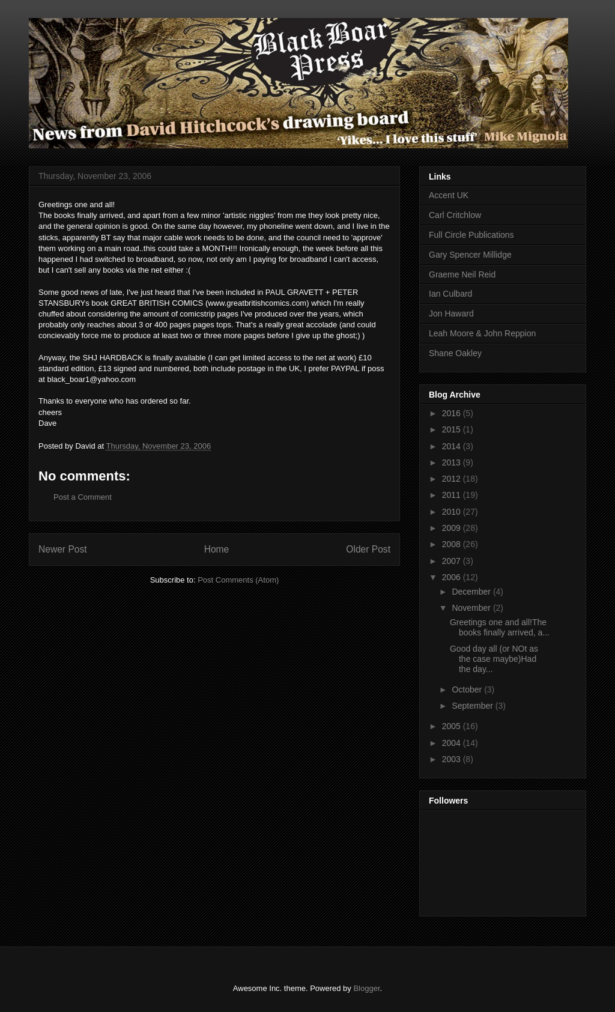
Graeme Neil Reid (462, 274)
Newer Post (62, 549)
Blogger (366, 988)
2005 (452, 726)
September (473, 706)
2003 (452, 759)
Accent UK (448, 195)
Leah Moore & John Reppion (482, 333)
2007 (452, 561)
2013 (452, 462)
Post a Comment (82, 496)
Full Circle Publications (471, 235)
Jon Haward (451, 313)
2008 (452, 544)
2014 (452, 446)
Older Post (368, 549)
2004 (452, 743)
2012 (452, 478)
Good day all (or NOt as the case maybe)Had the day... (494, 659)
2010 (452, 512)
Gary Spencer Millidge (470, 254)
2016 (452, 413)
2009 (452, 528)
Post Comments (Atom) (238, 579)
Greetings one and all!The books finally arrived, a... (500, 627)
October (468, 689)
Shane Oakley (455, 353)
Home (216, 549)
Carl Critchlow (455, 215)
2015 (452, 429)
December (472, 591)
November (472, 608)
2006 (452, 577)
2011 (452, 495)
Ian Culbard (450, 293)
